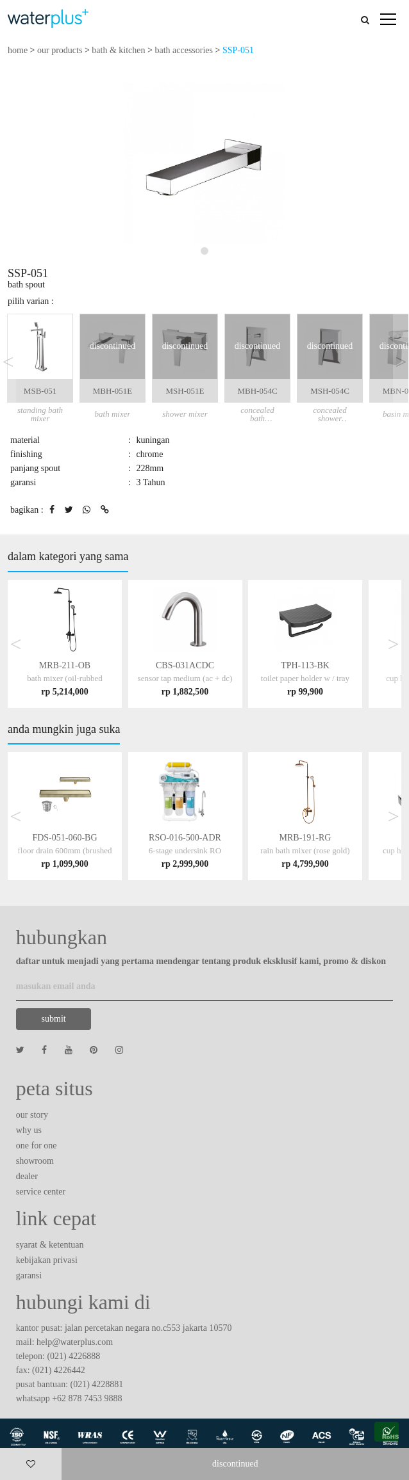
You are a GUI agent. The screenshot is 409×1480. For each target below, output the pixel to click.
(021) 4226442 (58, 1370)
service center (40, 1191)
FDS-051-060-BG (65, 850)
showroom (35, 1161)
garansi (29, 1275)
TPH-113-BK (305, 678)
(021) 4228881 (97, 1384)
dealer (27, 1176)
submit (54, 1019)
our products (59, 50)
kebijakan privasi (47, 1260)
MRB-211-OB (65, 678)
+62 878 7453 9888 (87, 1398)
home (18, 50)
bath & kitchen (118, 50)
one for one (36, 1145)
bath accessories (183, 50)
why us (29, 1130)
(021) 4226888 (73, 1356)
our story (32, 1115)
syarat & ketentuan (50, 1245)
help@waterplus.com (75, 1342)
